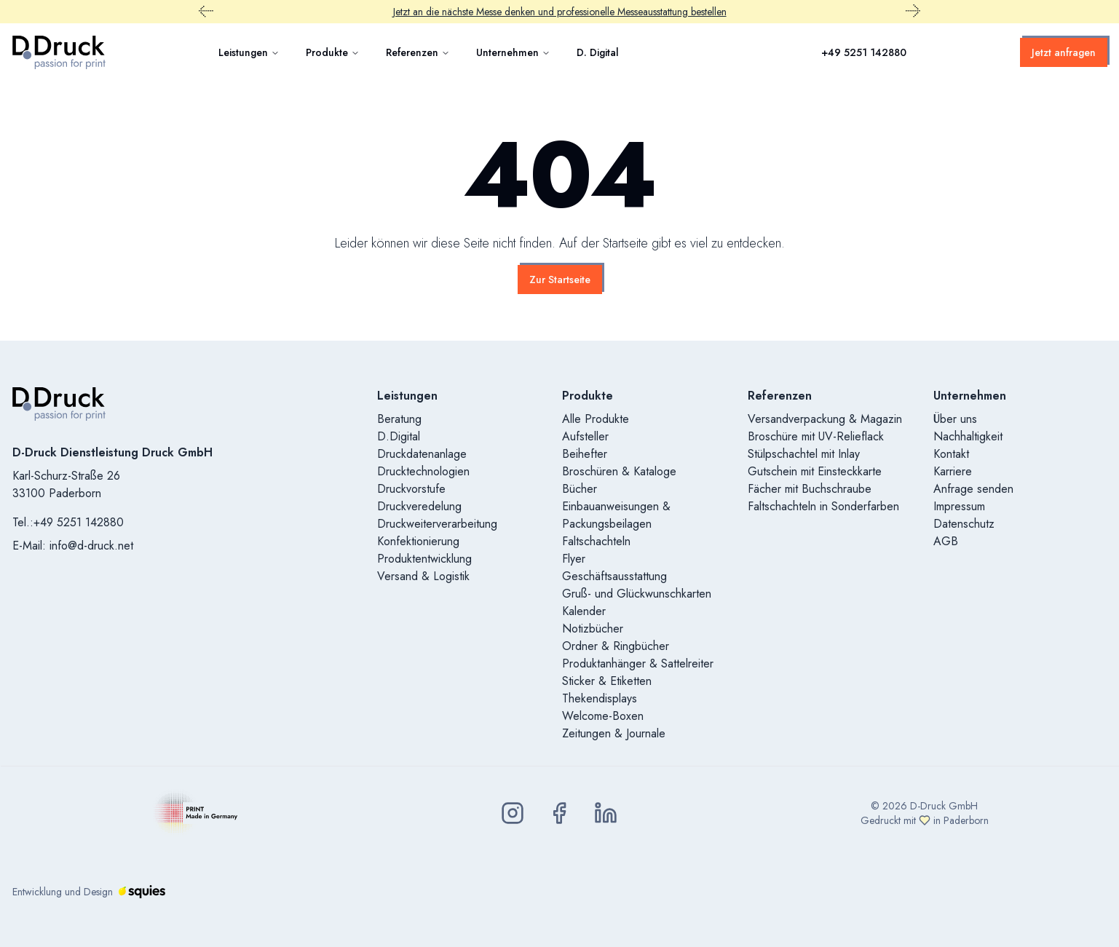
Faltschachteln (596, 541)
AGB (945, 541)
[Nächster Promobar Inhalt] (913, 11)
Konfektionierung (418, 541)
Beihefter (584, 453)
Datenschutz (964, 523)
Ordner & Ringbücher (615, 646)
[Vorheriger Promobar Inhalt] (206, 11)
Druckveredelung (419, 506)
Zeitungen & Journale (613, 733)
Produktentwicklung (424, 558)
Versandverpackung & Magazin (825, 419)
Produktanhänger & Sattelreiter (637, 663)
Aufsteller (585, 436)
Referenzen (418, 52)
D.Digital (398, 436)
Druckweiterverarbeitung (437, 523)
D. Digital (598, 52)
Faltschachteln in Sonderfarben (823, 506)
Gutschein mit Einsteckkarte (815, 471)
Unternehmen (513, 52)
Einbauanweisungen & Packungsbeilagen (616, 515)
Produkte (333, 52)
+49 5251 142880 (863, 52)
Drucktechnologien (423, 471)
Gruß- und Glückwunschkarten (636, 593)
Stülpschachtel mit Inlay (804, 453)
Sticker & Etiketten (607, 681)
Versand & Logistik (423, 576)
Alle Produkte (595, 419)
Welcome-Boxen (603, 716)
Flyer (573, 558)
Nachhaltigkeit (968, 436)
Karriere (952, 471)
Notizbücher (592, 628)
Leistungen (249, 52)
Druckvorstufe (411, 488)
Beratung (399, 419)
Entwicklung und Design (88, 891)
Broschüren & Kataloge (619, 471)
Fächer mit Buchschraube (809, 488)
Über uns (955, 419)
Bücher (579, 488)
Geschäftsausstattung (614, 576)
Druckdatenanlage (422, 453)
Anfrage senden (973, 488)
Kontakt (951, 453)
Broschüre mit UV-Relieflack (816, 436)
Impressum (959, 506)
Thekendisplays (599, 698)
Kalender (584, 611)
